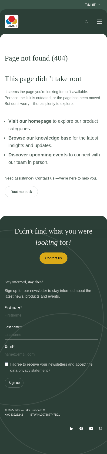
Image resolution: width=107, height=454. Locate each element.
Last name (12, 327)
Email (9, 346)
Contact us (53, 258)
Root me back (21, 192)
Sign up (14, 383)
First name (12, 307)
